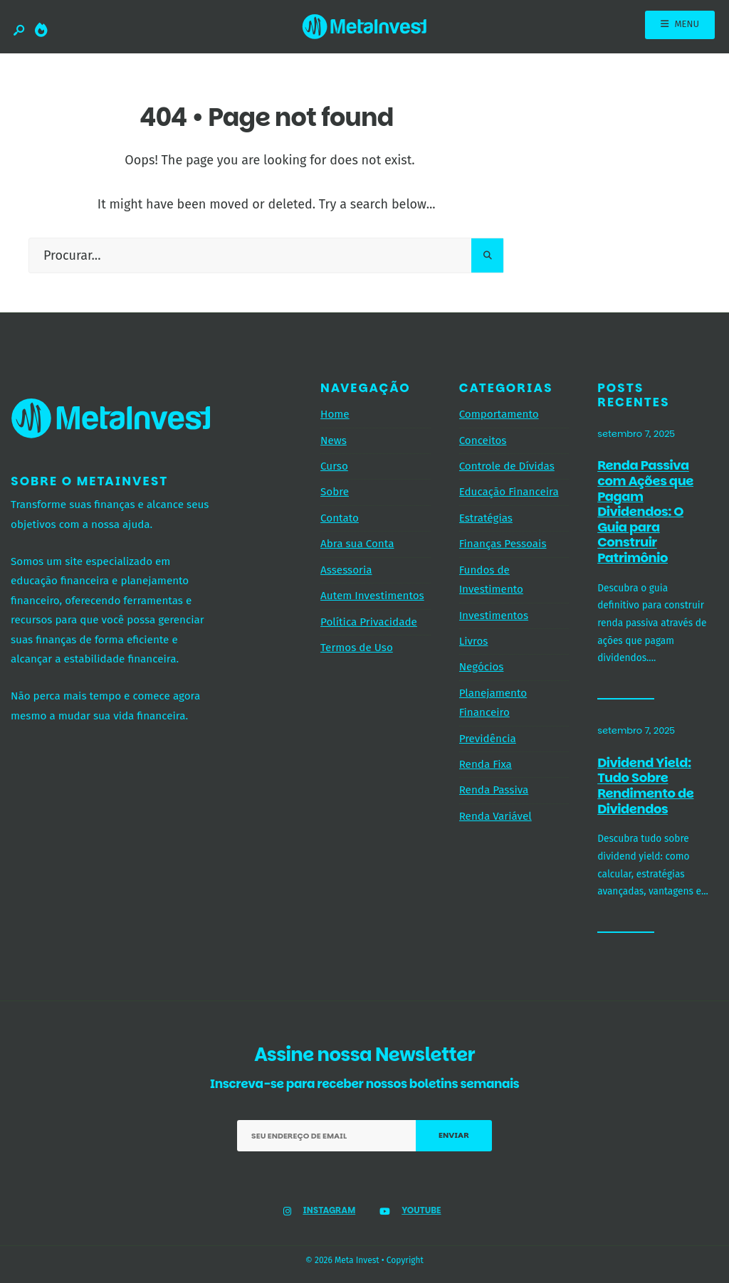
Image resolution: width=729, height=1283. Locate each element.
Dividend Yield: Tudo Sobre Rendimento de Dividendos (645, 786)
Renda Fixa (485, 764)
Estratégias (486, 518)
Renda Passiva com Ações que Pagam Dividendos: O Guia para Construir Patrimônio (645, 512)
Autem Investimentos (372, 595)
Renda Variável (495, 816)
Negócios (481, 666)
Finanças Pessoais (503, 543)
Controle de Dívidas (507, 466)
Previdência (487, 738)
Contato (339, 518)
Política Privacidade (368, 622)
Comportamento (499, 414)
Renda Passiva (494, 789)
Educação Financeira (509, 491)
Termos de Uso (356, 647)
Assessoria (346, 570)
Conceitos (483, 440)
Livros (473, 641)
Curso (334, 466)
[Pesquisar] (487, 255)
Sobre (334, 491)
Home (335, 414)
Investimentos (493, 615)
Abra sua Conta (357, 543)
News (333, 440)
